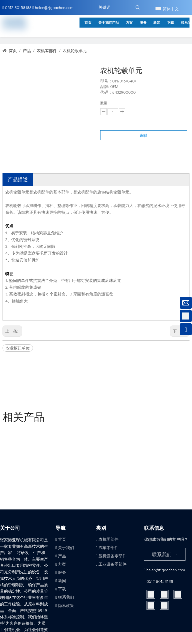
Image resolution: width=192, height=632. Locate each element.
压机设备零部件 (112, 555)
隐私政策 (66, 605)
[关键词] (116, 7)
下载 (62, 588)
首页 (62, 539)
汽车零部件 (108, 547)
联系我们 (66, 597)
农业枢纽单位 (18, 348)
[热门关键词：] (138, 7)
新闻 (62, 580)
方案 (62, 564)
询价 (144, 135)
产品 (62, 555)
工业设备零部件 (112, 564)
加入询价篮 (144, 147)
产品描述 (18, 179)
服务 (62, 572)
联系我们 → (165, 554)
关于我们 (66, 547)
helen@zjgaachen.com (54, 7)
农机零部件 (108, 539)
